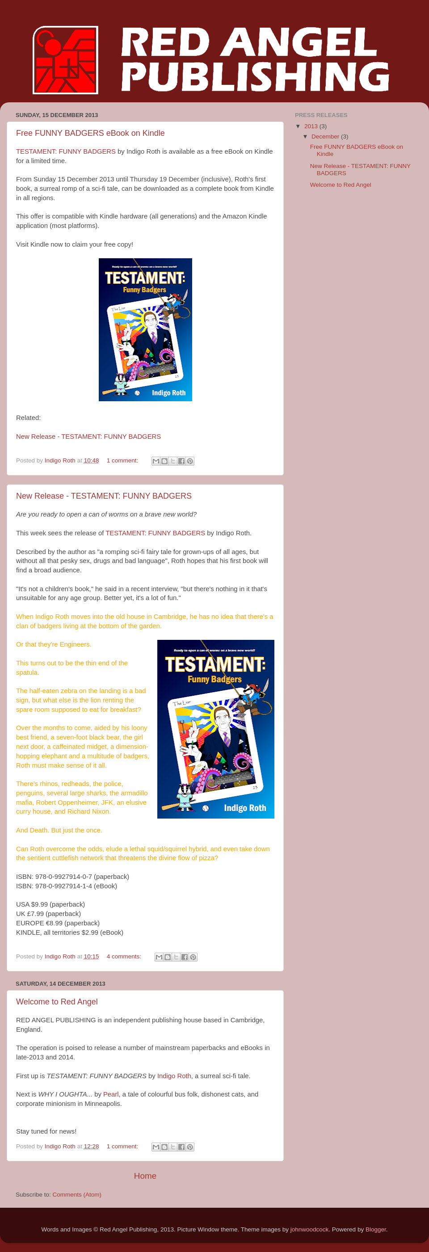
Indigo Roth (174, 1076)
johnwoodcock (309, 1229)
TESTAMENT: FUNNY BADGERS (66, 151)
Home (145, 1176)
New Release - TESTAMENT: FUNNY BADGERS (88, 436)
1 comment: (123, 460)
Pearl (111, 1094)
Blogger (376, 1229)
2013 (312, 126)
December (326, 136)
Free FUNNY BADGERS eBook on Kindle (90, 133)
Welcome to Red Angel (57, 1001)
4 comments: (125, 956)
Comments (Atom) (77, 1194)
